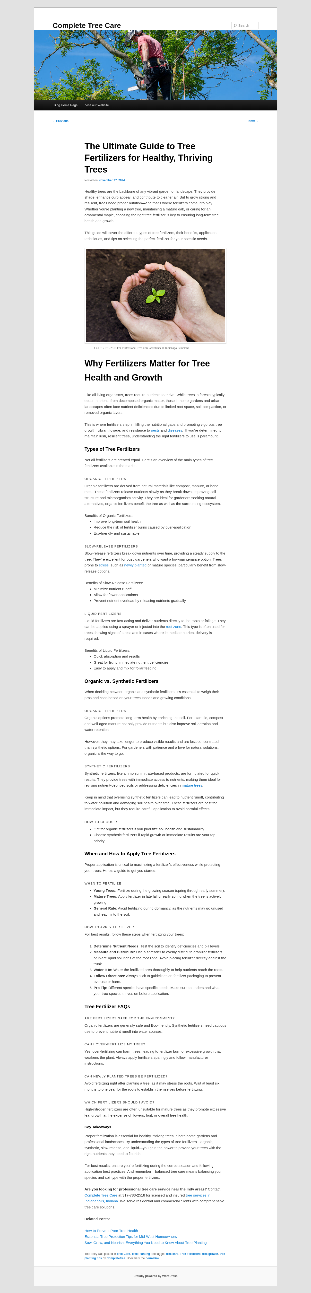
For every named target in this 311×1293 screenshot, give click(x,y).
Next (254, 121)
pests (155, 430)
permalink (152, 1258)
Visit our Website (97, 105)
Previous (60, 121)
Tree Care (123, 1254)
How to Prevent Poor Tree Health (111, 1231)
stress (104, 565)
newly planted (135, 565)
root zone (173, 627)
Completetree (116, 1258)
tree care (172, 1254)
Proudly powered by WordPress (155, 1276)
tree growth (210, 1254)
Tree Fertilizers (190, 1254)
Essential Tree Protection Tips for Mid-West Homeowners (131, 1236)
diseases (175, 430)
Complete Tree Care (86, 25)
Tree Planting (141, 1254)
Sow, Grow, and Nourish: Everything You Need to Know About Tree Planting (146, 1243)
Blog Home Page (66, 105)
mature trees (192, 785)
